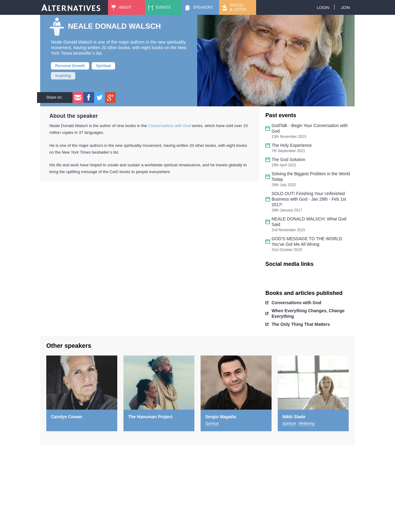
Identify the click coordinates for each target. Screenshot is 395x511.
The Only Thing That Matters (301, 324)
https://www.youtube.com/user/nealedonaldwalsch (305, 277)
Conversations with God (296, 302)
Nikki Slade (294, 416)
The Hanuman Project (150, 416)
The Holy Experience (292, 145)
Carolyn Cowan (66, 416)
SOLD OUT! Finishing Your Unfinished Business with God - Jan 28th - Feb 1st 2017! (309, 199)
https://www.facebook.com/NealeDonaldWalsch (274, 277)
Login (323, 7)
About (125, 7)
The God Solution (288, 159)
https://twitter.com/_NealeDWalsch (290, 277)
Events (163, 7)
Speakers (203, 7)
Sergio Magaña (220, 416)
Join (345, 7)
